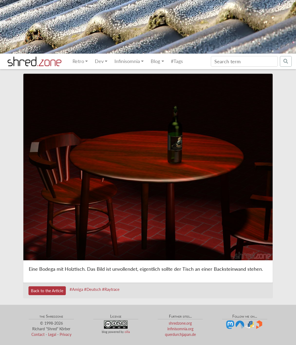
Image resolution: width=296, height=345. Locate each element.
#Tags (177, 61)
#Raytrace (111, 289)
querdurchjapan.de (180, 334)
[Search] (244, 61)
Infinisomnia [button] (127, 61)
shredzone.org (180, 323)
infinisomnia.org (180, 329)
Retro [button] (78, 61)
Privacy (65, 334)
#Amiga (76, 289)
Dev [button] (99, 61)
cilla (127, 331)
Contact (38, 334)
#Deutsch (92, 289)
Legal (52, 334)
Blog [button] (155, 61)
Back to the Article (47, 290)
